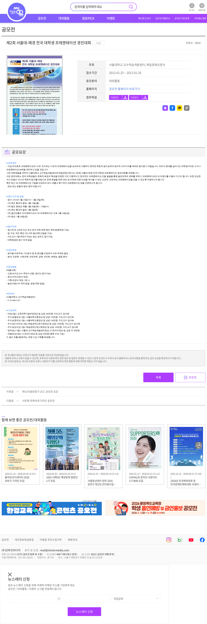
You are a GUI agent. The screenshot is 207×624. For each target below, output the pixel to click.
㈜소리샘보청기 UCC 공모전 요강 (40, 391)
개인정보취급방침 (24, 539)
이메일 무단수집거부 (51, 539)
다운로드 (115, 97)
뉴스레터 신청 (84, 611)
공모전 (5, 539)
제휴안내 (72, 539)
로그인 (191, 7)
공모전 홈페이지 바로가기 (124, 89)
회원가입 (201, 7)
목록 (158, 377)
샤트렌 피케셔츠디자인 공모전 (38, 400)
